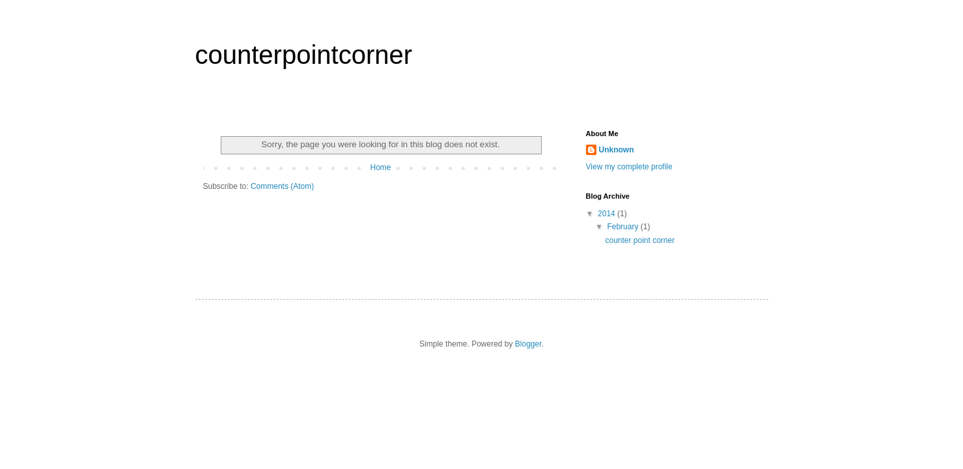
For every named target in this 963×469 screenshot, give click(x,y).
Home (380, 167)
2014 (607, 213)
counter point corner (640, 240)
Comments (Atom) (282, 186)
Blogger (528, 343)
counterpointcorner (304, 54)
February (623, 226)
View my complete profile (629, 166)
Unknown (616, 149)
